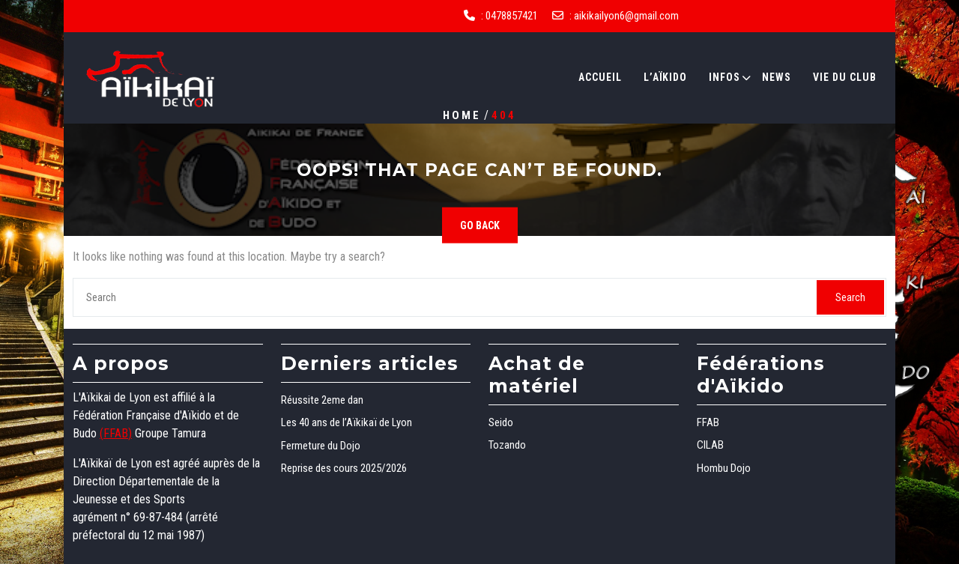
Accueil (600, 77)
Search (850, 297)
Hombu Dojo (724, 468)
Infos (724, 77)
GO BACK (480, 225)
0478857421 (511, 15)
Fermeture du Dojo (320, 445)
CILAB (710, 445)
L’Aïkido (665, 77)
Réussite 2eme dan (322, 400)
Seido (500, 422)
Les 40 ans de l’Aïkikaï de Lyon (346, 422)
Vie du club (845, 77)
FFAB (708, 422)
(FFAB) (116, 433)
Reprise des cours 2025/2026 (344, 468)
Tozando (507, 445)
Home (462, 114)
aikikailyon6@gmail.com (626, 15)
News (776, 77)
